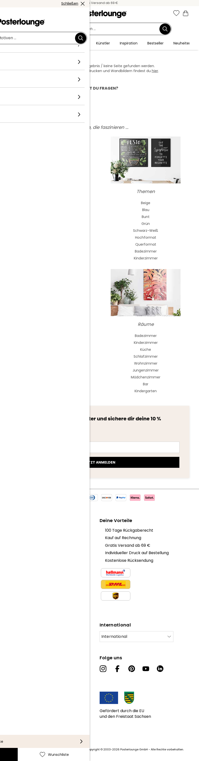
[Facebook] (117, 668)
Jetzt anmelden (99, 462)
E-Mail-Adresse (34, 438)
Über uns (17, 530)
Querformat (145, 244)
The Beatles (53, 363)
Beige (145, 202)
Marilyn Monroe (53, 342)
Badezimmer (146, 251)
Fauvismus (53, 258)
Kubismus (53, 251)
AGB (13, 593)
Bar (145, 384)
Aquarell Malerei (53, 209)
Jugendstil (53, 223)
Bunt (146, 216)
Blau (145, 209)
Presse (15, 565)
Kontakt (16, 701)
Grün (145, 223)
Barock (53, 237)
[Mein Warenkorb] (185, 13)
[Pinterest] (131, 668)
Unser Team (20, 538)
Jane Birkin (53, 384)
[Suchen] (165, 29)
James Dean (53, 377)
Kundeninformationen (30, 694)
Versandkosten (74, 749)
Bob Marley (53, 391)
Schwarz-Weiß (145, 230)
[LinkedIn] (160, 668)
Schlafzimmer (146, 356)
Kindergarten (146, 391)
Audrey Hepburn (53, 349)
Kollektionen (20, 553)
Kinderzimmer (146, 258)
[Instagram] (103, 668)
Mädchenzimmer (145, 377)
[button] (24, 14)
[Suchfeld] (96, 29)
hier (155, 70)
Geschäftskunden (26, 573)
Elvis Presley (53, 356)
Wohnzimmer (145, 363)
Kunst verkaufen (24, 580)
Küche (145, 349)
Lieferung (17, 709)
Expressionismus (53, 244)
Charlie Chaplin (53, 370)
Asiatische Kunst (53, 216)
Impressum (20, 615)
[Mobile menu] (13, 14)
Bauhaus (53, 230)
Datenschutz (21, 600)
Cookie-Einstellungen (29, 608)
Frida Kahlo (53, 335)
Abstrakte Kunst (53, 202)
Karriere (16, 545)
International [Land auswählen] (114, 636)
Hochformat (145, 237)
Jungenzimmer (146, 370)
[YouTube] (145, 668)
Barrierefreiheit (23, 716)
